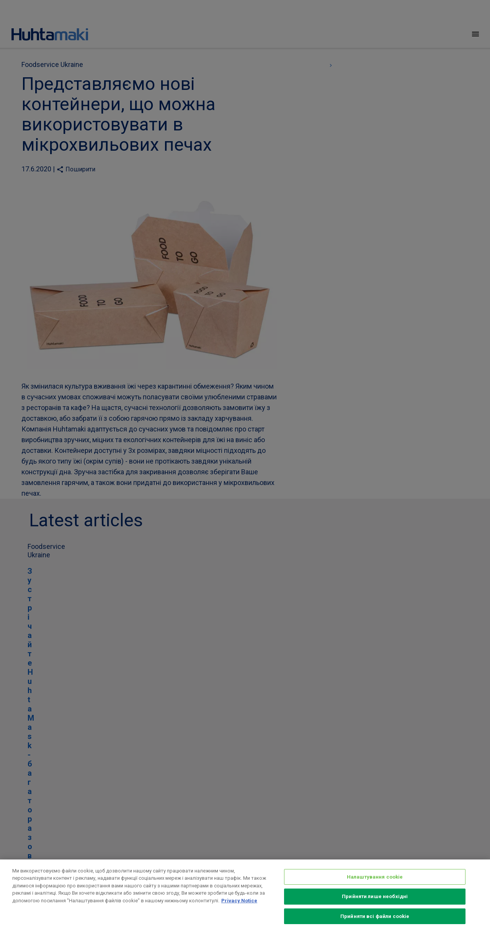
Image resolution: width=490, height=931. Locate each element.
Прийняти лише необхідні (375, 905)
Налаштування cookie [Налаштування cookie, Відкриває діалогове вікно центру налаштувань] (375, 885)
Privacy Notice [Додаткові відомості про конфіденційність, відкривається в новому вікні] (239, 909)
